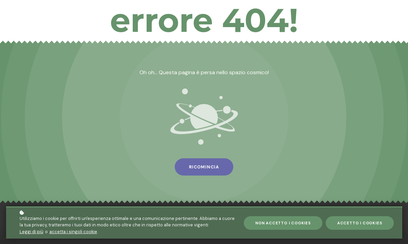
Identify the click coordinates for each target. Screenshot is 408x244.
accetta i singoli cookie (73, 232)
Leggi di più (31, 232)
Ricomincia (204, 167)
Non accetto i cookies (283, 223)
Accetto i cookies (359, 223)
